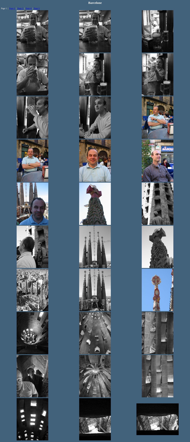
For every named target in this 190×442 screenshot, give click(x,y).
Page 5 (37, 8)
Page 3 (21, 8)
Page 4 (29, 8)
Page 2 (12, 8)
